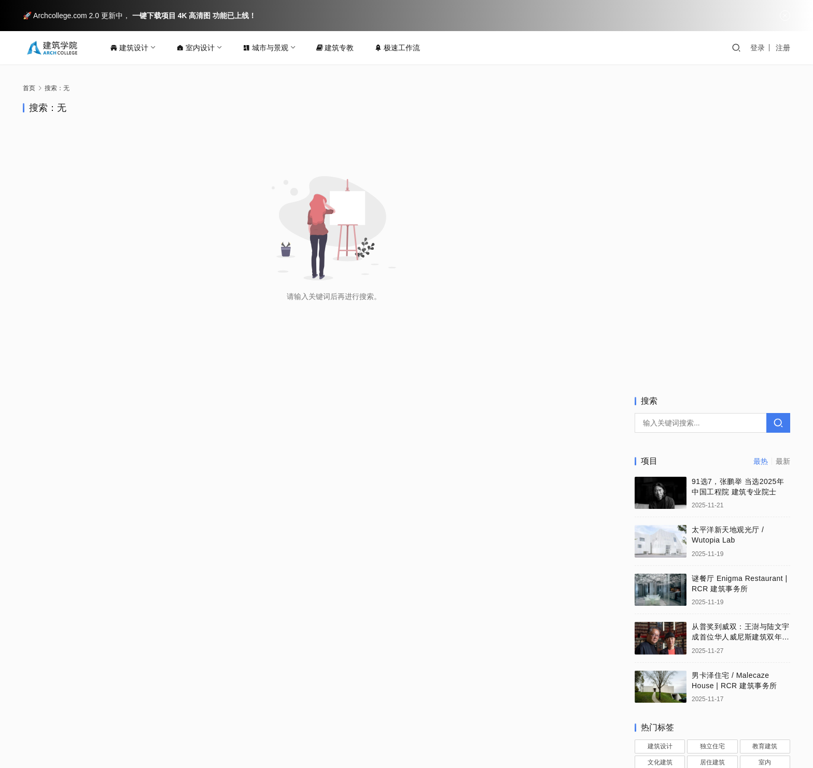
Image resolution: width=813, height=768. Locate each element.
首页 (29, 88)
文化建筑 (660, 468)
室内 (765, 468)
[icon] (748, 726)
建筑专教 (338, 47)
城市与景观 (269, 47)
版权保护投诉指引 (186, 718)
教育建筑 (764, 452)
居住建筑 (712, 468)
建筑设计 (133, 47)
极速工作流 (401, 47)
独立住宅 (712, 452)
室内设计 (199, 47)
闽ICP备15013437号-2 (527, 735)
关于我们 (85, 718)
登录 (757, 48)
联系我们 (128, 718)
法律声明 (243, 718)
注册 (783, 48)
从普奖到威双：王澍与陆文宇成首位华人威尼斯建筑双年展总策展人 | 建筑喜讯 (741, 343)
